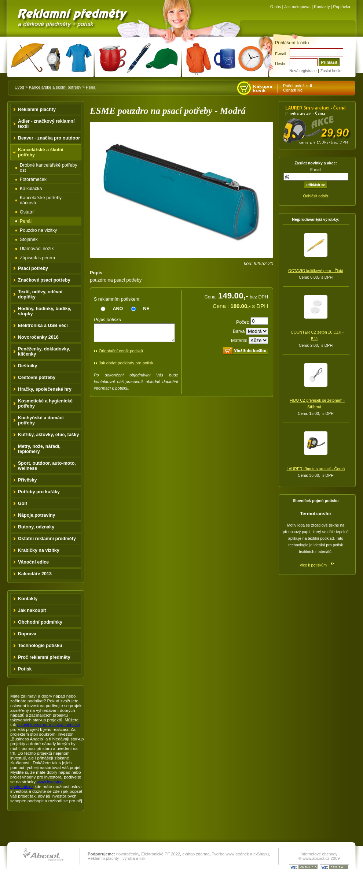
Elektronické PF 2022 (160, 854)
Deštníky (27, 365)
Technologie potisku (40, 645)
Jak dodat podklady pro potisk (126, 366)
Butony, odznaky (36, 527)
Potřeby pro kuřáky (39, 491)
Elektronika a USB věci (43, 325)
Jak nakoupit (32, 610)
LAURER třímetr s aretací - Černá (316, 469)
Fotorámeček (33, 179)
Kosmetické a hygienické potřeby (45, 403)
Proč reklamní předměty (44, 657)
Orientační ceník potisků (121, 354)
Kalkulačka (31, 188)
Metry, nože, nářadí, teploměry (39, 449)
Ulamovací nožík (37, 248)
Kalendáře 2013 (35, 573)
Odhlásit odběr (315, 196)
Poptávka (341, 6)
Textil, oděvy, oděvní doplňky (40, 294)
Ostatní (27, 212)
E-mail (280, 54)
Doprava (27, 633)
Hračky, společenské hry (45, 389)
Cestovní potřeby (36, 377)
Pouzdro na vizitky (38, 230)
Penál (91, 87)
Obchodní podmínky (40, 622)
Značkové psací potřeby (44, 280)
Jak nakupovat (297, 6)
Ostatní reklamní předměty (47, 538)
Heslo (280, 64)
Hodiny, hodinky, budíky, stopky (44, 311)
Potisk (25, 669)
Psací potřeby (33, 268)
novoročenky (127, 854)
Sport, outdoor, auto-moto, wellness (47, 466)
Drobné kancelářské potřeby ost (48, 168)
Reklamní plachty (37, 109)
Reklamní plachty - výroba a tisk (117, 858)
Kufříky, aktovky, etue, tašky (48, 434)
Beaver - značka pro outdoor (49, 138)
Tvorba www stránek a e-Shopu (240, 854)
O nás (275, 6)
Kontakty (322, 6)
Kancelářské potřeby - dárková (42, 200)
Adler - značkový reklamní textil (46, 124)
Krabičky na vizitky (38, 550)
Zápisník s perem (37, 257)
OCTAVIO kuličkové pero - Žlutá (315, 270)
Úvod (19, 87)
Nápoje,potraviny (36, 515)
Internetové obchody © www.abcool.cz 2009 (319, 856)
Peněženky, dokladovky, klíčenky (44, 351)
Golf (22, 503)
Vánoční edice (33, 562)
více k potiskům (313, 565)
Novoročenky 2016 (38, 337)
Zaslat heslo (330, 70)
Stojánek (29, 239)
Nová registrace (302, 70)
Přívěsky (27, 480)
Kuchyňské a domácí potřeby (41, 420)
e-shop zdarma (195, 854)
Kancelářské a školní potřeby (55, 87)
